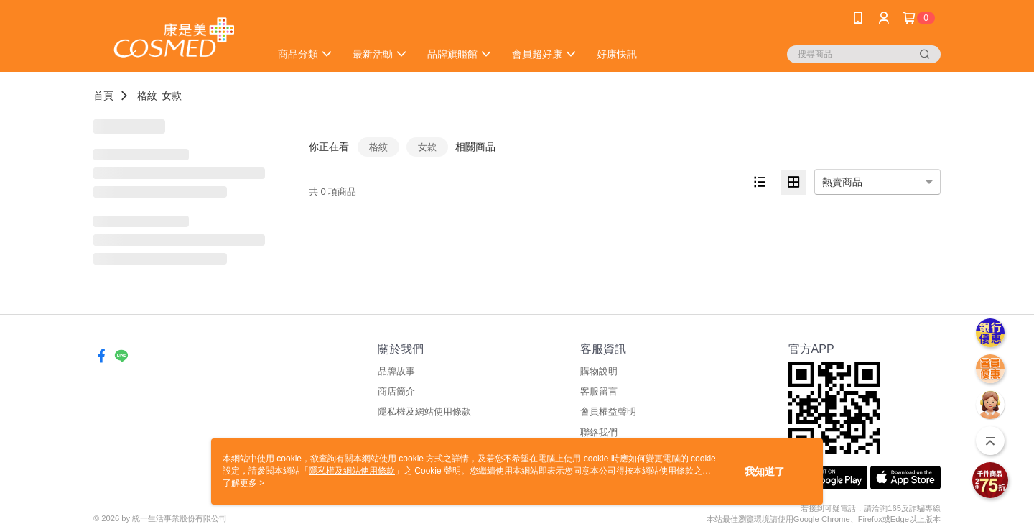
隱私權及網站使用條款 (424, 411)
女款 (172, 95)
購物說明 (599, 371)
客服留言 (599, 391)
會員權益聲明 (608, 411)
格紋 (147, 95)
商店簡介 (396, 391)
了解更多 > (243, 483)
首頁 (103, 95)
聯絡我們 (599, 432)
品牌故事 (396, 371)
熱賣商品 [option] (842, 182)
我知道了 (765, 471)
